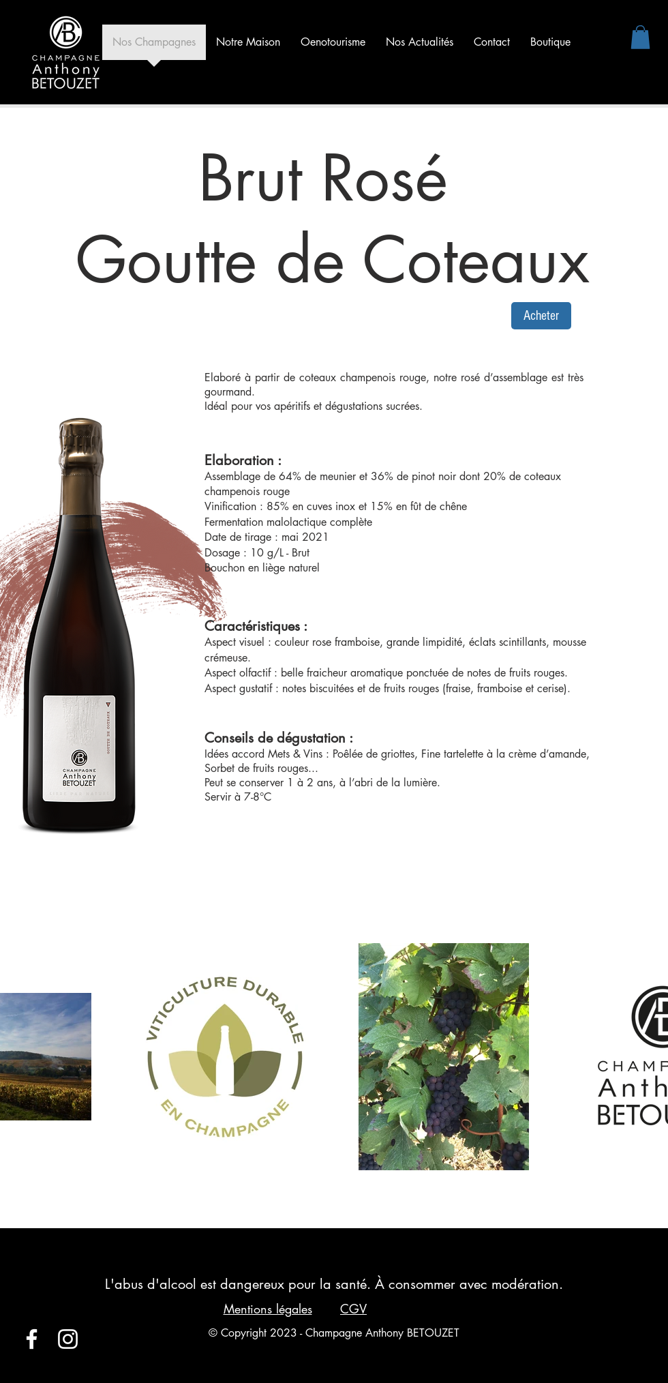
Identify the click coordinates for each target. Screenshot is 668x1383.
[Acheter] (541, 315)
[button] (640, 37)
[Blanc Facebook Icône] (31, 1339)
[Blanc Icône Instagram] (68, 1339)
